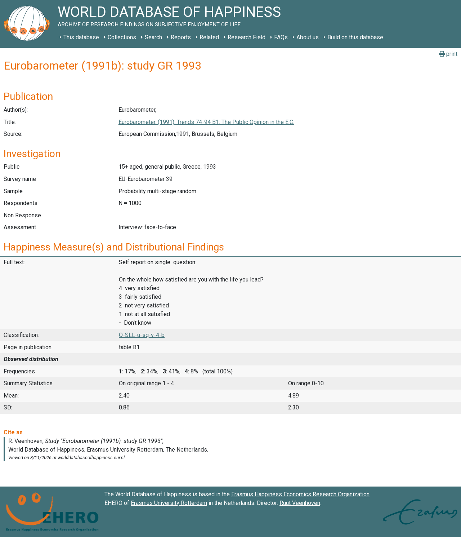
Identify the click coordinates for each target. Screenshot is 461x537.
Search (153, 37)
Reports (181, 37)
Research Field (246, 37)
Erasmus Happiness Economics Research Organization (300, 494)
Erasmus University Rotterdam (169, 503)
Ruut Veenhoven (299, 503)
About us (307, 37)
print (448, 53)
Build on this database (355, 37)
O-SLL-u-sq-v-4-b (142, 335)
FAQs (281, 37)
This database (81, 37)
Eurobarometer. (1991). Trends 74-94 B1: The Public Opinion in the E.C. (206, 122)
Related (209, 37)
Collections (122, 37)
